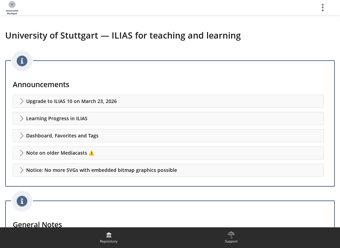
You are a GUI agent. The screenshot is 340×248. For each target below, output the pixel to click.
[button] (168, 101)
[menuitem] (109, 237)
